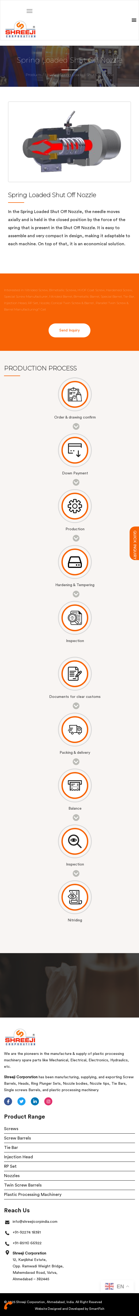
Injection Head (18, 1157)
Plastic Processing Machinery (32, 1194)
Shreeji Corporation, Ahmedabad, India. (45, 1302)
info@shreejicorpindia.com (35, 1222)
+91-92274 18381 (27, 1232)
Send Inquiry (69, 330)
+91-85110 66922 (27, 1243)
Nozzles (12, 1176)
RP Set (10, 1166)
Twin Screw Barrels (23, 1185)
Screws (11, 1129)
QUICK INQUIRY (135, 533)
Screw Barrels (17, 1138)
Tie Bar (11, 1147)
